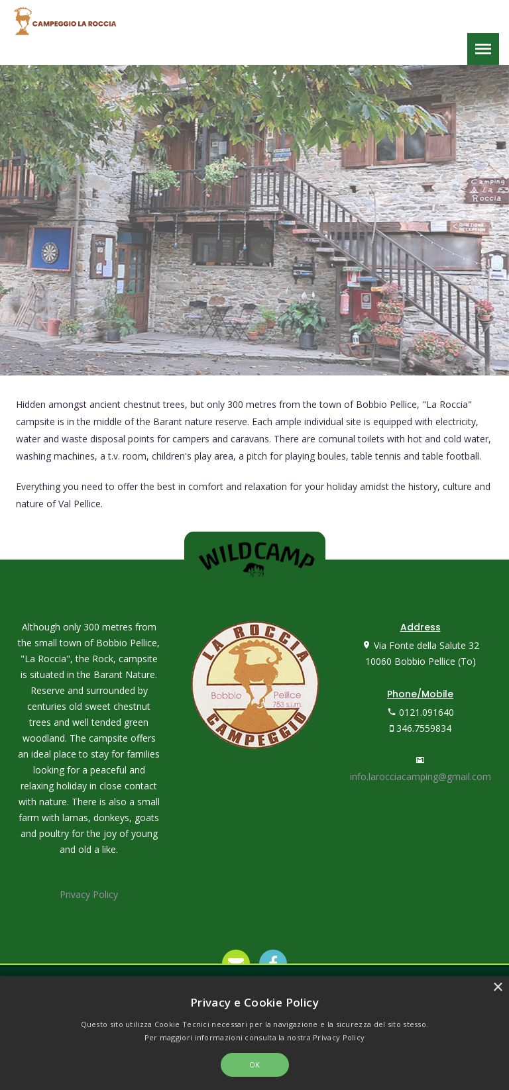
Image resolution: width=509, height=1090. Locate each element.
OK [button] (254, 1064)
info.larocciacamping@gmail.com (420, 776)
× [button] (497, 988)
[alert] (254, 1033)
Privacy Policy (89, 894)
